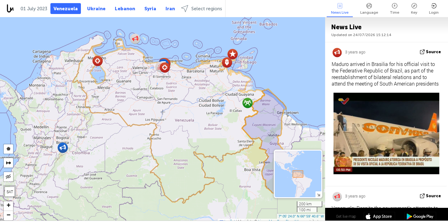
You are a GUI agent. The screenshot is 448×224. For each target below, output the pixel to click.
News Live (339, 9)
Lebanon (125, 9)
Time (394, 9)
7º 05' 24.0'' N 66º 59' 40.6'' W (301, 216)
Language (369, 9)
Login (434, 9)
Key (414, 9)
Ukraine (96, 9)
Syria (150, 9)
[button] (165, 67)
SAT (10, 191)
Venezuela (66, 9)
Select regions (201, 8)
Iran (170, 9)
